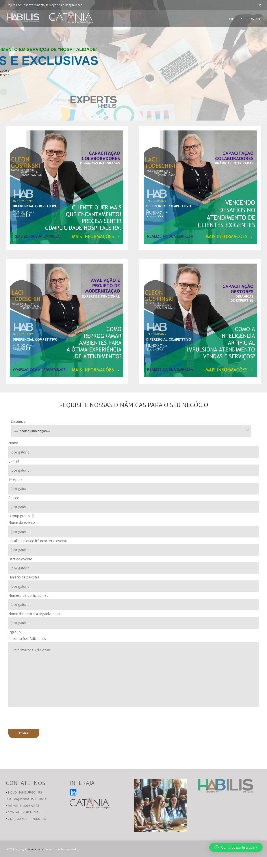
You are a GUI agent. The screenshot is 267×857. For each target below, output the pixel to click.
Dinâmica (136, 428)
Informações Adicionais (27, 638)
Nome (133, 449)
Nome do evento (133, 528)
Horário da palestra (133, 583)
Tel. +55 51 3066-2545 (22, 805)
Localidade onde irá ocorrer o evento (133, 547)
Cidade (133, 504)
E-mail (133, 467)
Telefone (133, 485)
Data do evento (133, 565)
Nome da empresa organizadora (133, 620)
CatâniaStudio (35, 849)
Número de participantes (133, 601)
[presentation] (39, 717)
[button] (236, 847)
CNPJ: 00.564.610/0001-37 (27, 819)
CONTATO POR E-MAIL (24, 812)
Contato (254, 19)
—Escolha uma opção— (32, 431)
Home (232, 19)
